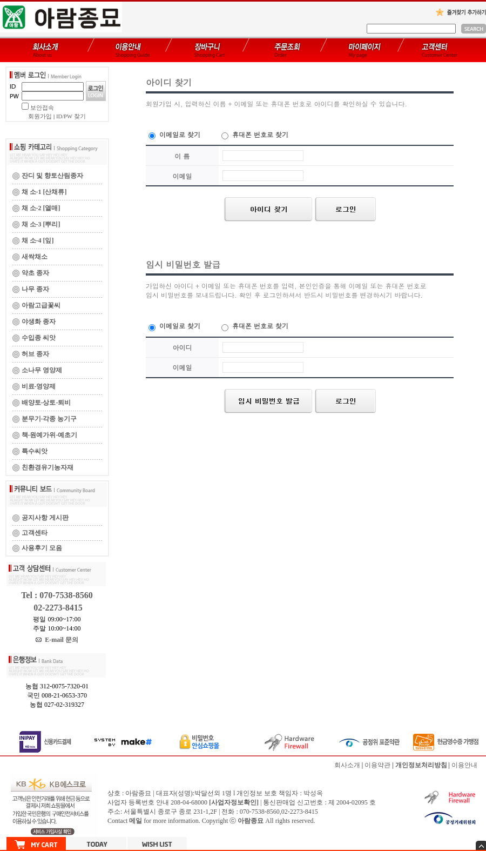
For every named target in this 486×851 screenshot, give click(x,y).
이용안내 (464, 765)
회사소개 (347, 765)
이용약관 (377, 765)
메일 (135, 821)
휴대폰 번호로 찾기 (254, 134)
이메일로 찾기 (174, 134)
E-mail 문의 (57, 640)
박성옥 (313, 793)
